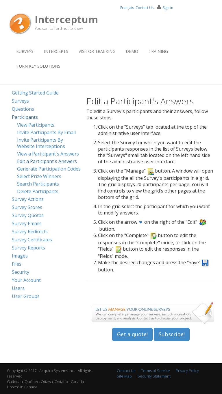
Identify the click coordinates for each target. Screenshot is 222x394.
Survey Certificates (32, 239)
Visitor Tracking (97, 51)
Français (127, 7)
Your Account (26, 280)
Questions (23, 109)
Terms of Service (155, 370)
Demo (132, 51)
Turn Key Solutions (38, 66)
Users (18, 288)
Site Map (124, 376)
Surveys (25, 51)
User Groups (26, 296)
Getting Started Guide (35, 93)
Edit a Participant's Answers (47, 161)
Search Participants (38, 184)
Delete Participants (37, 191)
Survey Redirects (30, 231)
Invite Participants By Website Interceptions (41, 143)
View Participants (35, 125)
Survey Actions (28, 199)
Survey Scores (27, 207)
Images (20, 256)
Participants (25, 117)
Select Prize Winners (39, 176)
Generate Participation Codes (49, 169)
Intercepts (56, 51)
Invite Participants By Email (46, 132)
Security (20, 272)
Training (158, 51)
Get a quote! (132, 334)
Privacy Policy (187, 370)
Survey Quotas (28, 215)
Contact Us (144, 7)
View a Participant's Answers (48, 154)
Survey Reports (28, 248)
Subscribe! (172, 334)
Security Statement (154, 376)
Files (16, 264)
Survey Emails (27, 223)
